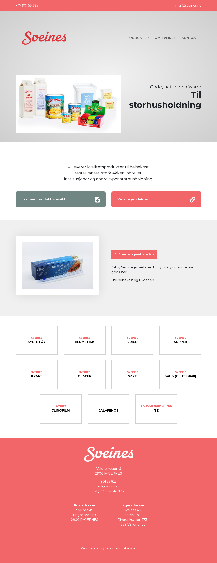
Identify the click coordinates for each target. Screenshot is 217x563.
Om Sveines (165, 38)
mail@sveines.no (188, 5)
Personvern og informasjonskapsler (108, 548)
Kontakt (190, 38)
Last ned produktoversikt (61, 200)
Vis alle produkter (156, 200)
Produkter (138, 38)
